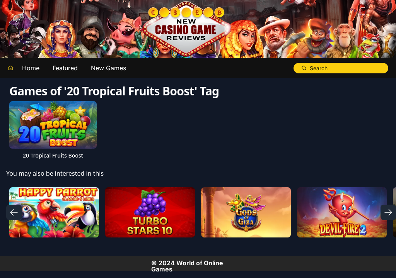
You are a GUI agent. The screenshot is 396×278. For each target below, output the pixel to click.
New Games (108, 68)
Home (30, 68)
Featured (65, 68)
